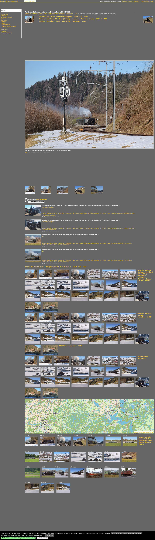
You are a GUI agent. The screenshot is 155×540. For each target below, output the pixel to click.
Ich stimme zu (42, 538)
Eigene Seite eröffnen (147, 1)
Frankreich (4, 15)
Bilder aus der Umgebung (143, 357)
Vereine (40, 13)
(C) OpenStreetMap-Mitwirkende (143, 432)
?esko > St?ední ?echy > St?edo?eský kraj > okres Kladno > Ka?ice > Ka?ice (146, 440)
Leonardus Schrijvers (48, 207)
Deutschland (4, 14)
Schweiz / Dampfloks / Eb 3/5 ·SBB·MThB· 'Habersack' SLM (62, 21)
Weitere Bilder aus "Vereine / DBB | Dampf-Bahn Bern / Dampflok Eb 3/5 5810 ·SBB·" (56, 267)
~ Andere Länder (5, 24)
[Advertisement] (89, 41)
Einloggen (124, 1)
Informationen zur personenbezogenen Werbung (126, 533)
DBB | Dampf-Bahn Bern (51, 13)
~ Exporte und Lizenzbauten (9, 26)
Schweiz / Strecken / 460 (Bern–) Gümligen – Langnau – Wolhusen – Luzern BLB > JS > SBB (73, 19)
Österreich (4, 20)
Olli (26, 152)
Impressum (32, 1)
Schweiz (3, 21)
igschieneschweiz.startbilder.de (9, 1)
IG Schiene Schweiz (6, 17)
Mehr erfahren (49, 535)
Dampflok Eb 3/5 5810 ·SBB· (68, 13)
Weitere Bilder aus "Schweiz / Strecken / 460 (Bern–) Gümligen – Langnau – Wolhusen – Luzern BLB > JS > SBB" (145, 275)
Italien (2, 18)
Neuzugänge (4, 30)
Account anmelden (134, 1)
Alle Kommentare (41, 199)
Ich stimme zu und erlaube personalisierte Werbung (18, 538)
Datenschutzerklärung (6, 32)
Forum (26, 1)
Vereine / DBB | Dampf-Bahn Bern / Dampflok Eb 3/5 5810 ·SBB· (63, 16)
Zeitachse (3, 31)
